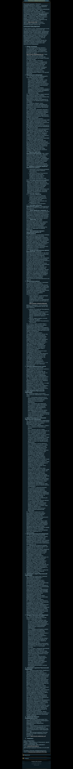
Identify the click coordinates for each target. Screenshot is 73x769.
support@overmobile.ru (33, 746)
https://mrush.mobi (32, 22)
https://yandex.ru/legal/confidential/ (38, 303)
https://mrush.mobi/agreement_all (34, 54)
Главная (26, 758)
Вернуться (26, 755)
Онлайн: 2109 (34, 761)
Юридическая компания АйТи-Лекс (37, 752)
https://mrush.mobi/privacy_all (38, 736)
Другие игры (36, 764)
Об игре (40, 761)
